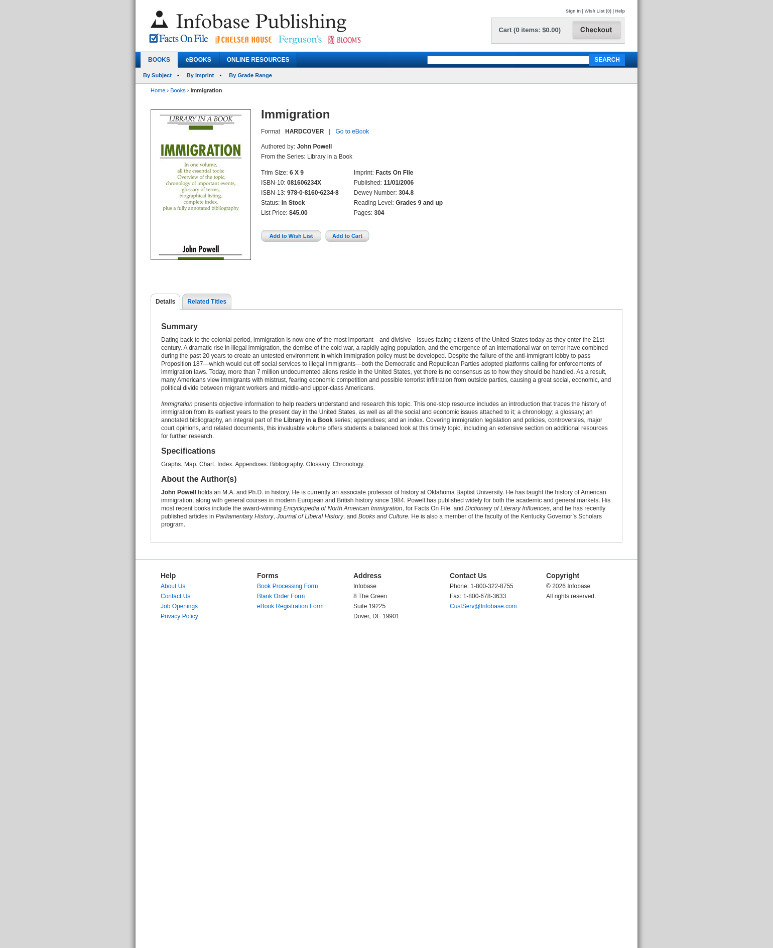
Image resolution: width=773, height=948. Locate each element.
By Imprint (200, 75)
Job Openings (179, 606)
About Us (173, 586)
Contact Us (175, 596)
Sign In (573, 11)
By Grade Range (250, 75)
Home (158, 90)
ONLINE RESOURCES (258, 59)
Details (165, 301)
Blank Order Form (281, 596)
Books (178, 90)
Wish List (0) (598, 11)
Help (620, 11)
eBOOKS (198, 59)
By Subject (157, 75)
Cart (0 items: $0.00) (529, 30)
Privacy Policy (179, 616)
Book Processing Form (287, 586)
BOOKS (159, 59)
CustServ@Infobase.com (483, 606)
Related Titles (206, 301)
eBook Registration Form (290, 606)
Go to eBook (352, 131)
